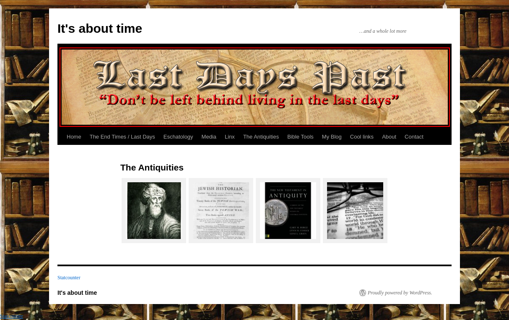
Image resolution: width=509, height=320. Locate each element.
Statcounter (69, 278)
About (389, 137)
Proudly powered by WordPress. (400, 293)
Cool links (362, 137)
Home (74, 137)
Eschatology (178, 137)
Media (209, 137)
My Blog (332, 137)
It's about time (99, 28)
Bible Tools (300, 137)
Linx (230, 137)
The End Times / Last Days (122, 137)
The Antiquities (261, 137)
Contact (414, 137)
